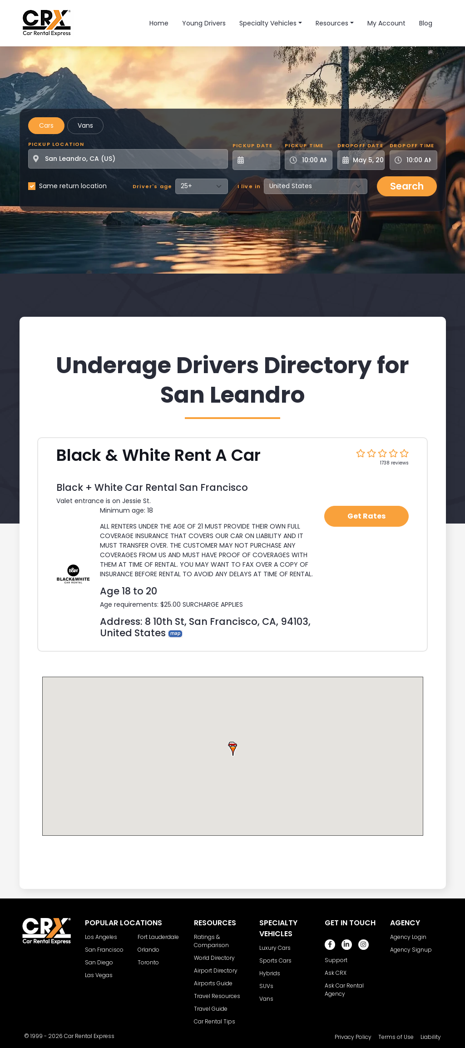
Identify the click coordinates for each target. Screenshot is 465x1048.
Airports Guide (213, 983)
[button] (232, 748)
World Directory (214, 958)
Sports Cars (275, 960)
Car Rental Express (89, 1036)
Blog (425, 23)
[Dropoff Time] (419, 160)
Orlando (148, 949)
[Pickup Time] (314, 160)
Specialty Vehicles (268, 23)
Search (407, 186)
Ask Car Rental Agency (344, 990)
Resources (332, 23)
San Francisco (104, 949)
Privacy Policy (353, 1037)
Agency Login (408, 937)
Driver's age (152, 186)
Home (158, 23)
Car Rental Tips (214, 1021)
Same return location (73, 185)
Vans (85, 125)
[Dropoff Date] (366, 160)
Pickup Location (56, 144)
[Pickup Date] (261, 160)
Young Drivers (204, 23)
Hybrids (269, 973)
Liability (430, 1037)
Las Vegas (99, 975)
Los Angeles (101, 937)
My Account (386, 23)
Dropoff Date (360, 145)
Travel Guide (211, 1009)
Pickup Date (252, 145)
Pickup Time (304, 145)
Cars (46, 125)
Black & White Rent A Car (158, 455)
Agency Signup (411, 949)
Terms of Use (396, 1037)
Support (336, 960)
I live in (249, 186)
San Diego (99, 962)
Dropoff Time (412, 145)
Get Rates (366, 516)
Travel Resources (217, 996)
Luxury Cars (275, 948)
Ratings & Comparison (211, 941)
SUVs (266, 986)
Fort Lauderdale (158, 937)
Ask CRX (335, 973)
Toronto (148, 962)
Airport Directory (215, 970)
